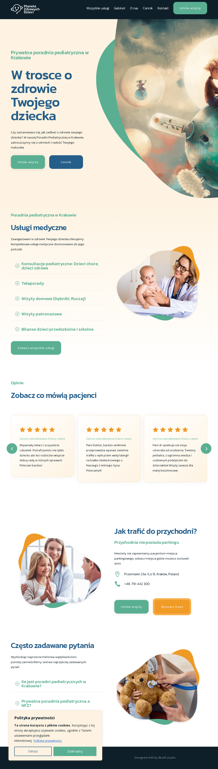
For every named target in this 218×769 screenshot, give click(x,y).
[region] (55, 735)
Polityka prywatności (47, 741)
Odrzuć (33, 751)
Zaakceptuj (75, 751)
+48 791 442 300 (137, 583)
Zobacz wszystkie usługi (36, 347)
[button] (12, 448)
